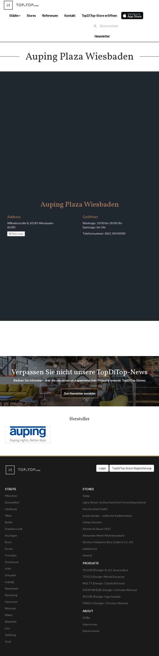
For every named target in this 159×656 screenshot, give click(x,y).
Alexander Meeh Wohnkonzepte (104, 535)
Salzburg (10, 635)
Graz (8, 641)
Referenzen (50, 15)
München (11, 495)
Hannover (11, 601)
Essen (9, 548)
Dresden (10, 575)
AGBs (86, 617)
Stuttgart (11, 535)
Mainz (8, 615)
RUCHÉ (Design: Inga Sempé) (101, 596)
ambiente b (90, 548)
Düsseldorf (12, 502)
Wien (8, 515)
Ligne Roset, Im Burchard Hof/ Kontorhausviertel (114, 502)
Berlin (8, 522)
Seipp (86, 495)
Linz (7, 628)
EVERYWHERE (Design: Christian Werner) (110, 590)
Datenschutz (91, 631)
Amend (87, 555)
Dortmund (11, 562)
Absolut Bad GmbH (95, 509)
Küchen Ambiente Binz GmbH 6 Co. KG (108, 542)
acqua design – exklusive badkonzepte (107, 515)
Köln (8, 568)
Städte (14, 15)
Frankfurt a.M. (14, 529)
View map (16, 233)
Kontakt (69, 15)
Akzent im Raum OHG (97, 529)
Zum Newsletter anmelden (79, 393)
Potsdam (11, 555)
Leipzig (9, 582)
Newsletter (102, 36)
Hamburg (11, 509)
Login (102, 468)
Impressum (90, 624)
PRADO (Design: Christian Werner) (105, 603)
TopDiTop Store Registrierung (131, 468)
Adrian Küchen (92, 522)
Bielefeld (10, 621)
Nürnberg (11, 595)
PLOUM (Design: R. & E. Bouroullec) (105, 570)
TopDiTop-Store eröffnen (99, 15)
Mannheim (11, 588)
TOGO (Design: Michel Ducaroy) (103, 576)
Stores (31, 15)
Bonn (8, 542)
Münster (10, 608)
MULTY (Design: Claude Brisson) (104, 583)
